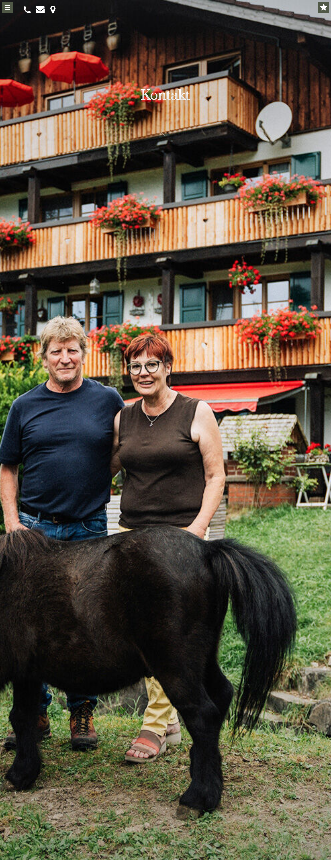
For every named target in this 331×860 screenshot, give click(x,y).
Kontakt (165, 93)
